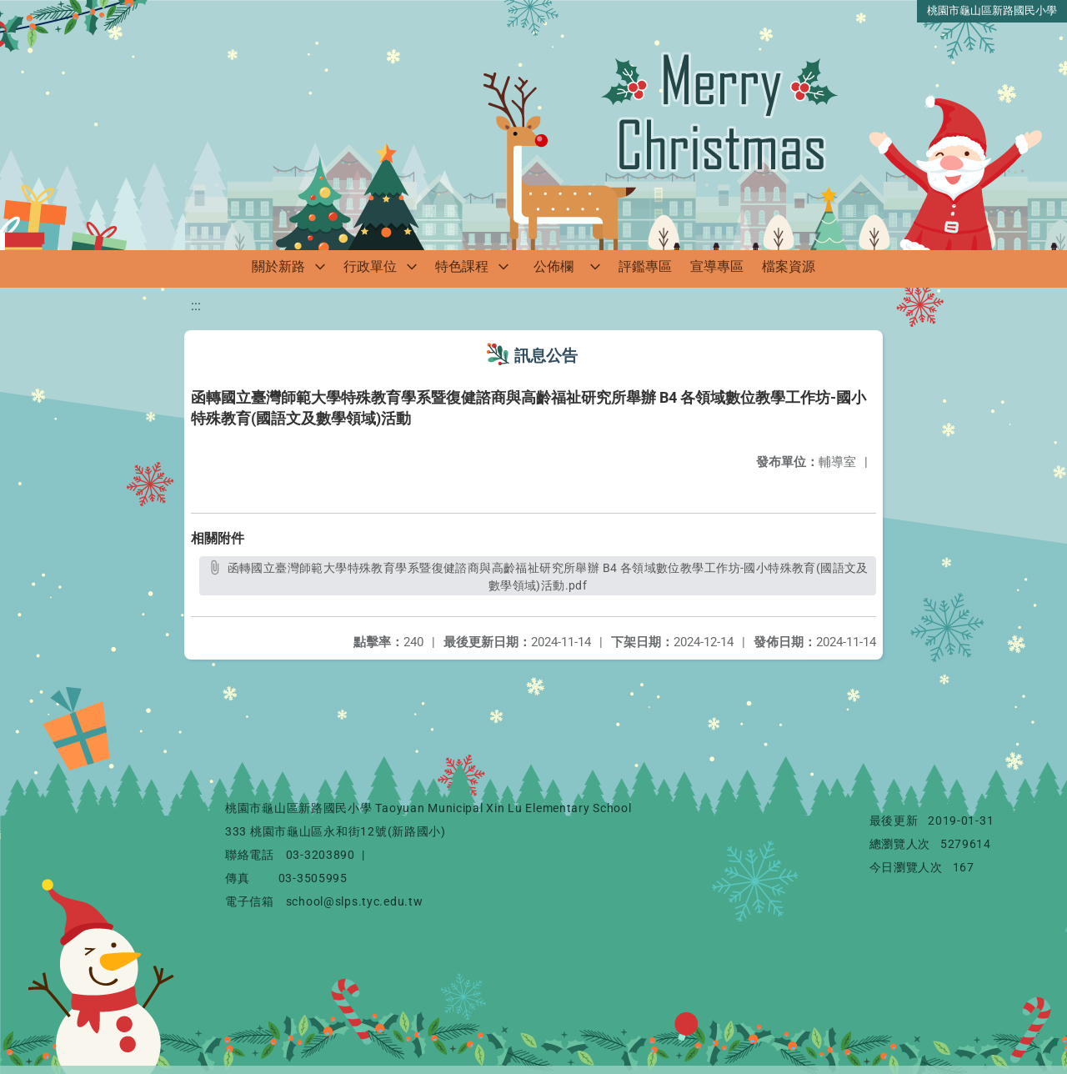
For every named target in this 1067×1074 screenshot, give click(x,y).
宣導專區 (717, 266)
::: (196, 306)
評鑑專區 (645, 266)
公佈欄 (554, 266)
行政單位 (370, 266)
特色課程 (461, 266)
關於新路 (278, 266)
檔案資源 (788, 266)
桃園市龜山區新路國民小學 (992, 10)
